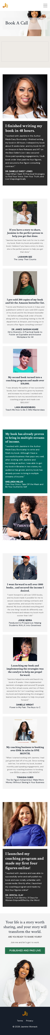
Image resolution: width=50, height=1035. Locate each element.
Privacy (29, 1020)
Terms (20, 1020)
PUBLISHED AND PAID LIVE (25, 950)
